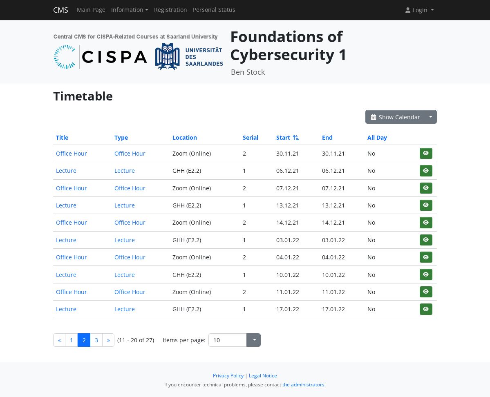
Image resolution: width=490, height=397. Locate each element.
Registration (170, 10)
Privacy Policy (228, 375)
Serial (250, 137)
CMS (60, 10)
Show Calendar (395, 117)
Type (121, 137)
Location (184, 137)
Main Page (91, 10)
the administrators (303, 384)
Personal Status (214, 10)
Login (417, 10)
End (327, 137)
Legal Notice (263, 375)
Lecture (66, 170)
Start (287, 137)
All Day (377, 137)
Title (62, 137)
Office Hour (71, 153)
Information (127, 10)
